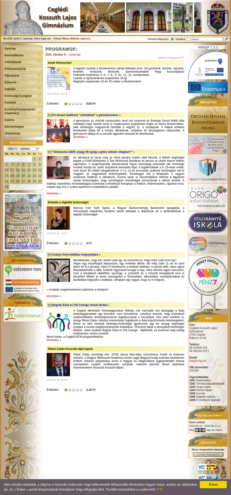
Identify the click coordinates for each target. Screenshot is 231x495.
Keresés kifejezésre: (158, 39)
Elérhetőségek (14, 126)
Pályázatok (23, 75)
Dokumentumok (15, 68)
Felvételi (23, 102)
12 (17, 170)
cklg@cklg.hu (197, 360)
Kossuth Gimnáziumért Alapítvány (23, 111)
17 (6, 175)
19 (17, 175)
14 (29, 170)
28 (29, 181)
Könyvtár (23, 82)
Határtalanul (22, 302)
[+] (84, 115)
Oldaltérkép (12, 133)
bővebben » (80, 137)
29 (34, 181)
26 (17, 181)
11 (12, 170)
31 (6, 187)
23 (39, 175)
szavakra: (180, 39)
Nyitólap (10, 48)
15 (34, 170)
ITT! (159, 489)
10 (6, 170)
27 (23, 181)
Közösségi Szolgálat (23, 95)
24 (6, 181)
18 (12, 175)
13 (23, 170)
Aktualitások (23, 62)
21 (29, 175)
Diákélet (23, 89)
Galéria (23, 119)
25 (12, 181)
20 (23, 175)
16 (39, 170)
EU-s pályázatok (22, 260)
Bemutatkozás (23, 55)
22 (34, 175)
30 (39, 181)
